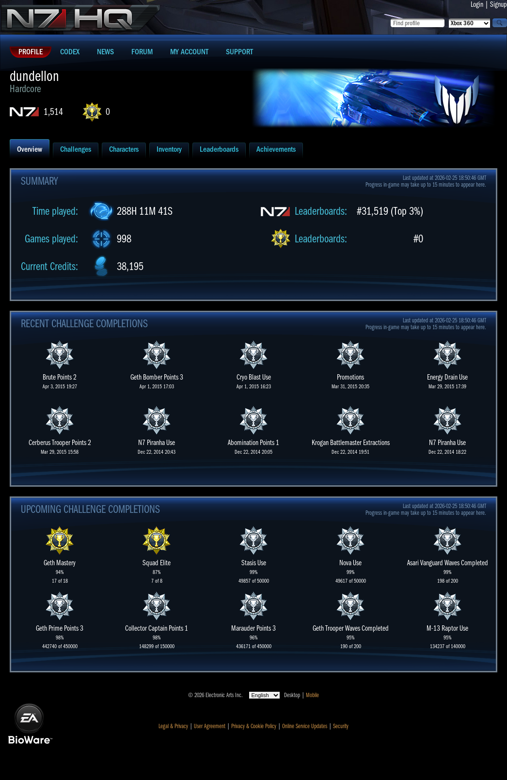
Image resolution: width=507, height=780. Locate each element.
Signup (498, 4)
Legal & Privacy (173, 726)
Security (341, 726)
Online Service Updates (304, 726)
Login (477, 4)
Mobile (312, 695)
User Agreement (209, 726)
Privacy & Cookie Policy (253, 726)
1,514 (53, 111)
